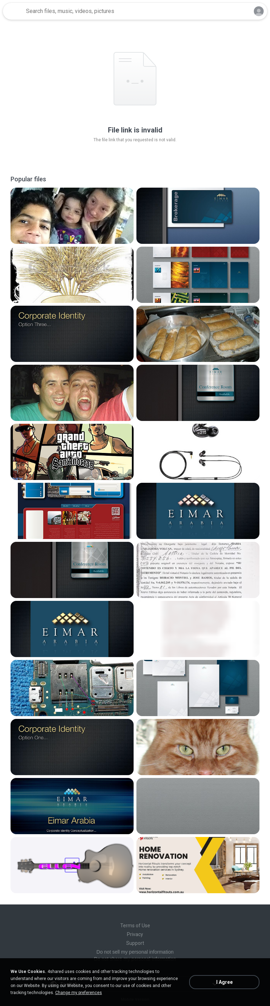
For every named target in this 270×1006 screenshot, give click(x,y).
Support (135, 943)
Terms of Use (135, 925)
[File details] (72, 216)
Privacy (135, 934)
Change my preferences (78, 992)
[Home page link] (13, 11)
